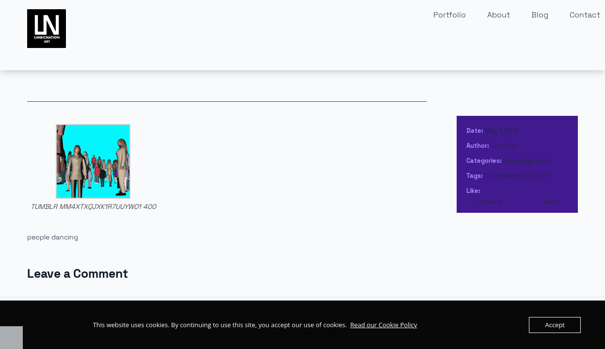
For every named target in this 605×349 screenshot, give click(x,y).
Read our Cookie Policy (383, 324)
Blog (539, 15)
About (498, 15)
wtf (543, 176)
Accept (555, 324)
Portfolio (449, 15)
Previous (489, 202)
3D (488, 176)
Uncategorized (525, 161)
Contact (585, 15)
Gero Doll (504, 146)
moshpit (507, 176)
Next (550, 202)
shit (529, 176)
